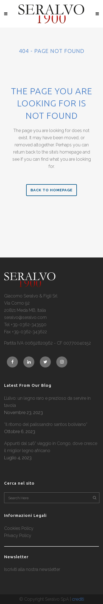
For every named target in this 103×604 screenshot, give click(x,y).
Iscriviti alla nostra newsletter (32, 569)
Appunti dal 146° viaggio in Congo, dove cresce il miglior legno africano (50, 447)
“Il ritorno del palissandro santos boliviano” (45, 424)
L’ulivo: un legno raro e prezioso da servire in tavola (47, 402)
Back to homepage (51, 190)
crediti (78, 599)
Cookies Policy (19, 528)
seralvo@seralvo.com (25, 317)
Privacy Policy (17, 535)
